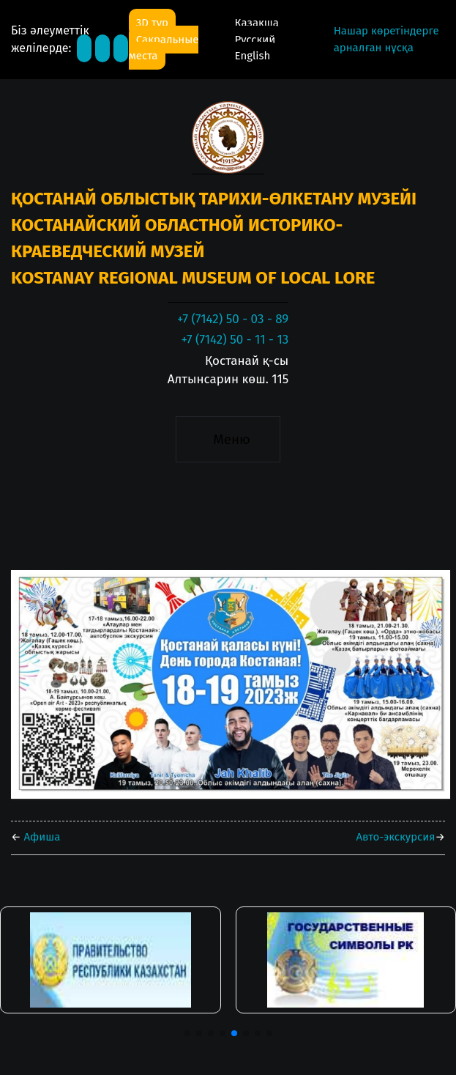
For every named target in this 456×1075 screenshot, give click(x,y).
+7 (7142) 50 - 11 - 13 (234, 339)
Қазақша (257, 22)
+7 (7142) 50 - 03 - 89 (232, 319)
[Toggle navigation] (228, 439)
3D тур (152, 22)
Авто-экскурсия (395, 836)
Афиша (41, 836)
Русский (255, 39)
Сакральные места (164, 48)
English (253, 55)
